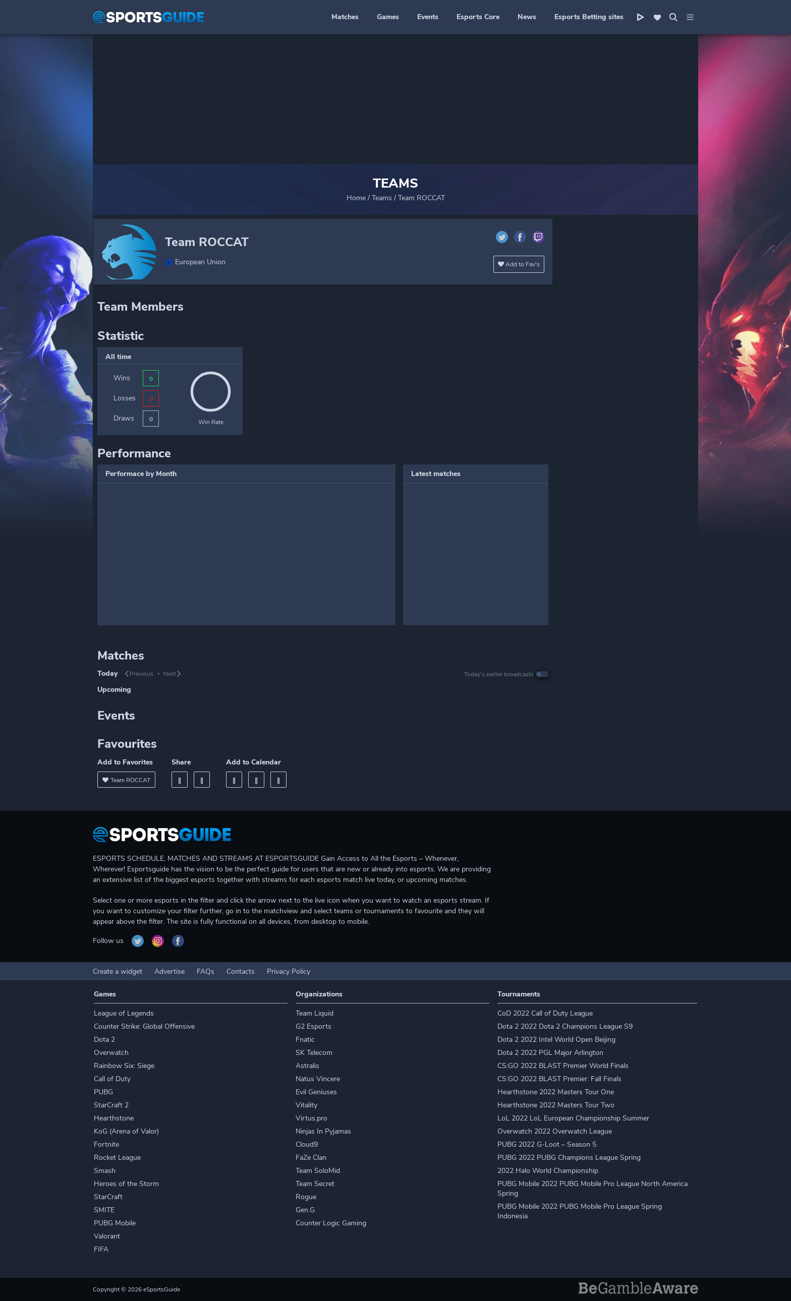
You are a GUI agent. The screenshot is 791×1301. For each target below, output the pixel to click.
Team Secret (315, 1184)
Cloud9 (307, 1144)
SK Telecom (314, 1052)
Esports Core (478, 17)
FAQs (205, 971)
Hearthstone (114, 1118)
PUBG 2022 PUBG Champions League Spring (569, 1157)
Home (356, 198)
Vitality (306, 1105)
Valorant (107, 1236)
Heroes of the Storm (126, 1184)
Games (388, 17)
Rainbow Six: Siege (124, 1066)
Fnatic (305, 1039)
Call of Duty (112, 1079)
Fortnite (106, 1144)
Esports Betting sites (589, 17)
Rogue (306, 1197)
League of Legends (124, 1013)
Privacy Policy (288, 971)
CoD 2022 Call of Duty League (545, 1013)
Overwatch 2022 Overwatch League (554, 1131)
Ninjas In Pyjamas (323, 1131)
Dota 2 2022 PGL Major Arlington (550, 1052)
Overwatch (111, 1052)
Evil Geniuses (316, 1092)
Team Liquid (314, 1013)
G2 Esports (313, 1026)
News (527, 17)
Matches (345, 17)
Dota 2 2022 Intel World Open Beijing (556, 1039)
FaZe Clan (311, 1157)
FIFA (101, 1249)
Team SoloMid (318, 1170)
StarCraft (108, 1197)
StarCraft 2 (111, 1105)
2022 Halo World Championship (547, 1170)
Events (427, 17)
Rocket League (117, 1157)
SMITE (104, 1210)
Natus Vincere (318, 1079)
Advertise (169, 971)
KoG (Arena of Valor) (126, 1131)
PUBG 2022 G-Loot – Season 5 (546, 1144)
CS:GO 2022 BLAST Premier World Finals (563, 1066)
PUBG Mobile (115, 1223)
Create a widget (117, 971)
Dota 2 (104, 1039)
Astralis (307, 1066)
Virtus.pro (311, 1118)
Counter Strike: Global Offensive (144, 1026)
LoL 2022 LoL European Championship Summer (573, 1118)
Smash (105, 1170)
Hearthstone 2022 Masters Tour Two (555, 1105)
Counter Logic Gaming (331, 1223)
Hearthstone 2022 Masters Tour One (555, 1092)
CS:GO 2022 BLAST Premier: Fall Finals (559, 1079)
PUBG (103, 1092)
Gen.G (305, 1210)
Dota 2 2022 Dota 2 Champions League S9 (565, 1026)
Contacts (241, 971)
